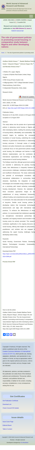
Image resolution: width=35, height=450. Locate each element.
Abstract (5, 122)
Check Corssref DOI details (11, 408)
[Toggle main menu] (17, 16)
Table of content (7, 429)
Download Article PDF (9, 251)
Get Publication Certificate (10, 400)
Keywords (5, 239)
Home (2, 52)
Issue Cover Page (8, 421)
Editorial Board (7, 425)
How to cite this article (9, 310)
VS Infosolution (24, 442)
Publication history (8, 112)
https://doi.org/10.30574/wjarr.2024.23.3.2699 (21, 108)
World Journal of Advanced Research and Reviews (17, 5)
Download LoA (7, 404)
